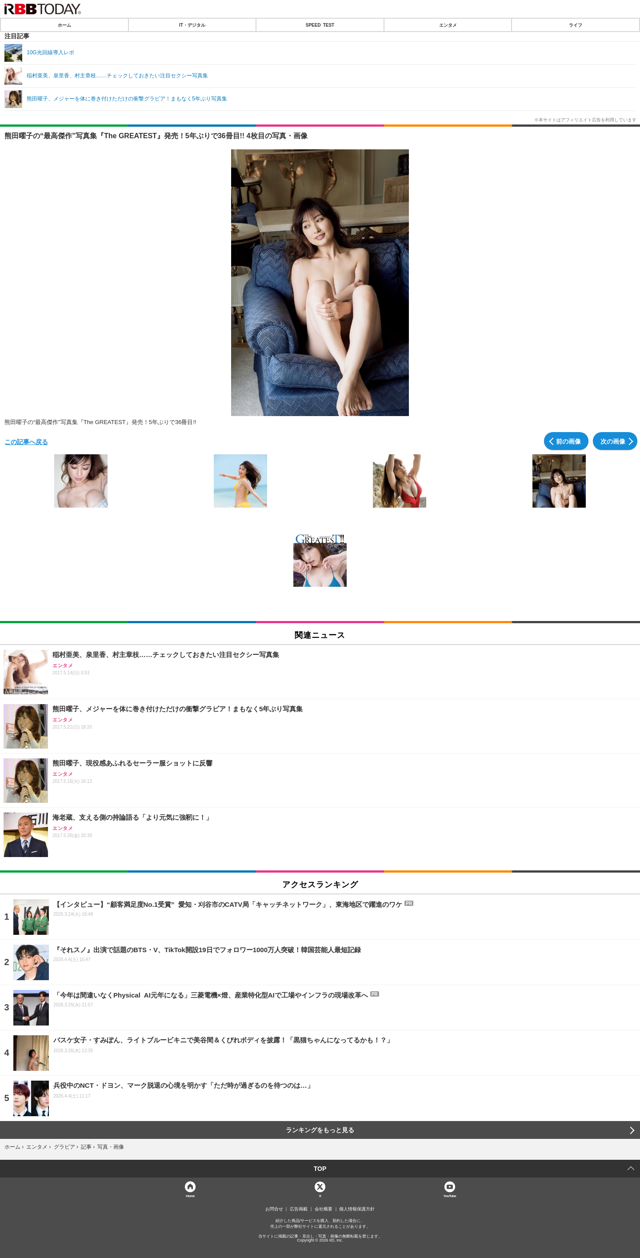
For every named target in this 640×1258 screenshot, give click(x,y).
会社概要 (323, 1209)
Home (190, 1196)
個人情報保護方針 (357, 1209)
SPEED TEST (320, 25)
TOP (320, 1168)
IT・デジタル (192, 25)
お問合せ (274, 1209)
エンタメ (448, 25)
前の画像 (568, 441)
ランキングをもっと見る (320, 1130)
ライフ (575, 25)
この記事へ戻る (26, 441)
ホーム (64, 25)
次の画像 (612, 441)
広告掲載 (299, 1209)
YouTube (450, 1196)
